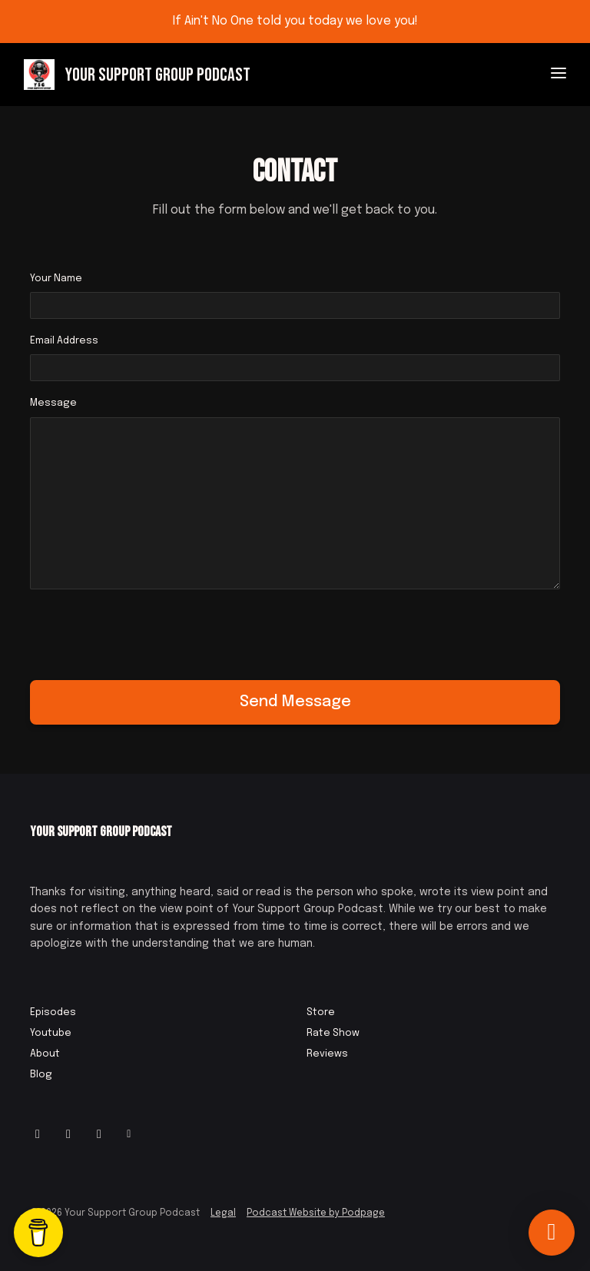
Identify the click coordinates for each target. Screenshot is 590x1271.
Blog (41, 1075)
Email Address (64, 341)
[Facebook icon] (68, 1135)
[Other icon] (131, 1135)
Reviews (327, 1054)
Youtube (50, 1033)
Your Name (56, 279)
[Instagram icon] (37, 1135)
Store (321, 1012)
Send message (295, 702)
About (45, 1054)
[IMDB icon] (99, 1135)
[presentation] (147, 632)
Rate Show (333, 1033)
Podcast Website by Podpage (316, 1213)
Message (53, 403)
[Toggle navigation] (558, 75)
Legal (223, 1213)
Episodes (53, 1012)
